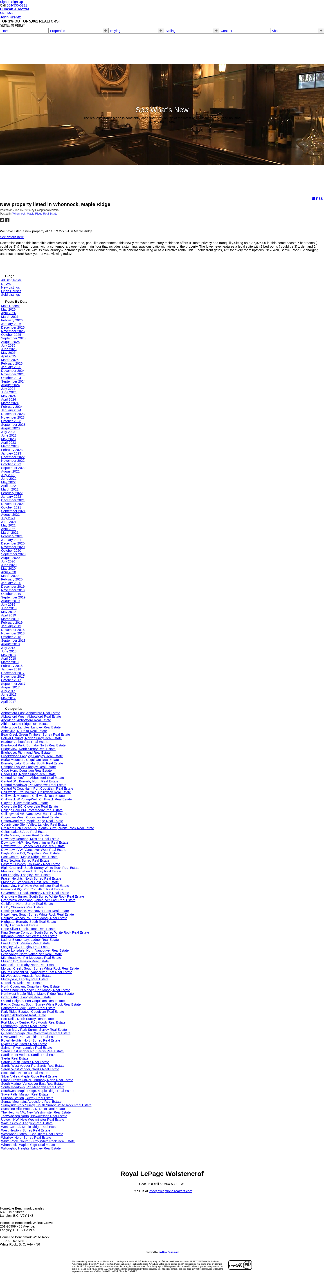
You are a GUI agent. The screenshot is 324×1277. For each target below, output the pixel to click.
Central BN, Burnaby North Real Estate (29, 781)
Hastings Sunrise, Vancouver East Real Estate (35, 911)
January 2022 (11, 496)
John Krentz (10, 17)
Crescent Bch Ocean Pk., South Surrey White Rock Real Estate (47, 828)
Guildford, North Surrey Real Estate (27, 903)
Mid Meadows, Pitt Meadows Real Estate (31, 957)
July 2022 (8, 475)
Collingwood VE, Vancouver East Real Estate (34, 813)
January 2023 (11, 453)
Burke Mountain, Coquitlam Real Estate (30, 760)
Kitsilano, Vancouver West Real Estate (29, 936)
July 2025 (8, 345)
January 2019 (11, 626)
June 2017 (8, 694)
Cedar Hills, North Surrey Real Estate (28, 774)
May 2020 (8, 568)
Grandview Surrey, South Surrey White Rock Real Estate (42, 896)
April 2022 (8, 486)
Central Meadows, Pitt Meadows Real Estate (33, 785)
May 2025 (8, 352)
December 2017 (13, 673)
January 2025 (11, 367)
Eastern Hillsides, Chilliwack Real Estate (30, 864)
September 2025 (13, 338)
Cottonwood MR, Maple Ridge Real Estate (32, 821)
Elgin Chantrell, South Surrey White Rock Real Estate (40, 867)
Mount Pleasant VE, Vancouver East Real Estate (36, 972)
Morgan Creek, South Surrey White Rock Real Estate (40, 968)
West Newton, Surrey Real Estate (25, 1130)
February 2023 (11, 450)
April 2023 (8, 442)
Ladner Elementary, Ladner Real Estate (30, 939)
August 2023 (10, 428)
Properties (57, 31)
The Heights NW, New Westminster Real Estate (36, 1112)
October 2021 (11, 507)
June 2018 (8, 651)
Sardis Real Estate (14, 1058)
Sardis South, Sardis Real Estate (25, 1062)
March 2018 (9, 662)
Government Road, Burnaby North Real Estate (35, 893)
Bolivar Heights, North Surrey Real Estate (31, 738)
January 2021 (11, 540)
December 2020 (13, 543)
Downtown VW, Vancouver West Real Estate (33, 849)
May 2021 (8, 525)
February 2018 (11, 666)
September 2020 (13, 554)
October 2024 (11, 378)
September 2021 (13, 511)
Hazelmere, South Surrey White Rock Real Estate (37, 914)
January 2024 (11, 410)
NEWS (6, 284)
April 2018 (8, 658)
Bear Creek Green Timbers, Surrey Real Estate (35, 734)
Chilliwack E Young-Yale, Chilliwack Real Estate (36, 792)
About (276, 31)
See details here (12, 237)
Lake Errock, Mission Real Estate (25, 943)
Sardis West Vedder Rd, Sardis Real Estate (33, 1065)
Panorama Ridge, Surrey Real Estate (28, 1008)
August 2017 (10, 687)
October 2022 (11, 464)
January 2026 (11, 324)
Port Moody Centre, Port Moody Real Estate (33, 1022)
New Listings (10, 287)
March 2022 (9, 489)
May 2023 (8, 439)
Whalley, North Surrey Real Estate (26, 1137)
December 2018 (13, 630)
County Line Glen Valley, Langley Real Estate (34, 824)
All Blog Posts (11, 280)
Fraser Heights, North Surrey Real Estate (31, 878)
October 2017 (11, 680)
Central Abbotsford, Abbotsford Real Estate (32, 778)
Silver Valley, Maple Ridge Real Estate (29, 1076)
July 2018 (8, 648)
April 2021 (8, 529)
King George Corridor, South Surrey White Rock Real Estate (45, 932)
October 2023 (11, 421)
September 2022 (13, 468)
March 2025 (9, 360)
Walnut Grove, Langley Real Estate (26, 1123)
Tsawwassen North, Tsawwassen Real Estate (34, 1116)
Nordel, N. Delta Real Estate (22, 983)
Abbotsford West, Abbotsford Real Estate (31, 716)
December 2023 (13, 414)
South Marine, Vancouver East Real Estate (32, 1083)
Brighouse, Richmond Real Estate (26, 752)
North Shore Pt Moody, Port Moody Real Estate (35, 990)
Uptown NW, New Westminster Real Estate (32, 1119)
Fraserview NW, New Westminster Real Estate (35, 885)
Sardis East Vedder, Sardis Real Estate (29, 1055)
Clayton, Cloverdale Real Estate (24, 803)
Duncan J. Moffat (14, 9)
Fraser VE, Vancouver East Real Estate (30, 882)
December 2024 (13, 370)
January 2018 (11, 669)
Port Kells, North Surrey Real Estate (27, 1019)
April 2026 (8, 313)
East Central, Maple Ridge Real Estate (29, 857)
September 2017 (13, 684)
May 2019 (8, 612)
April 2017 (8, 701)
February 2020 (11, 579)
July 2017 (8, 691)
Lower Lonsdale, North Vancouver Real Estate (35, 950)
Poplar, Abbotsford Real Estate (23, 1015)
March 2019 (9, 619)
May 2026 (8, 309)
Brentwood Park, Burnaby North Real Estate (33, 745)
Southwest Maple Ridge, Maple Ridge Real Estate (37, 1091)
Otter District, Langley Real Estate (26, 997)
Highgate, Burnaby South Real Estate (28, 921)
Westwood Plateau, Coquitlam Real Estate (32, 1134)
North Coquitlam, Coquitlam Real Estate (30, 986)
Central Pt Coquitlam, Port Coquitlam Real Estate (37, 788)
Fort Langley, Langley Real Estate (26, 875)
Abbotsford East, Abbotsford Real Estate (30, 713)
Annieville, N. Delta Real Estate (24, 731)
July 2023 (8, 432)
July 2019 (8, 604)
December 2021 (13, 500)
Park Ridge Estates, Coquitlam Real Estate (32, 1011)
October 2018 (11, 637)
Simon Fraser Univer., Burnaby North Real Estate (37, 1080)
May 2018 (8, 655)
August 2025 (10, 342)
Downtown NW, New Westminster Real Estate (34, 842)
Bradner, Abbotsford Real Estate (24, 742)
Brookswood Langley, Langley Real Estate (32, 756)
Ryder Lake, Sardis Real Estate (24, 1044)
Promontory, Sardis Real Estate (24, 1026)
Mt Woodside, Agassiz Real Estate (26, 975)
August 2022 (10, 471)
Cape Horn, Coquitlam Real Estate (26, 770)
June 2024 (8, 392)
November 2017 (13, 676)
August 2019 (10, 601)
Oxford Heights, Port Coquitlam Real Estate (33, 1001)
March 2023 (9, 446)
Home (6, 31)
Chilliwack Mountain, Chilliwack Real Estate (33, 796)
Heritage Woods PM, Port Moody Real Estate (34, 918)
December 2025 (13, 327)
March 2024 (9, 403)
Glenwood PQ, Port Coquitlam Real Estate (32, 889)
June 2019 (8, 608)
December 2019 (13, 586)
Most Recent (10, 306)
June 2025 (8, 349)
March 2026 (9, 316)
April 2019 (8, 615)
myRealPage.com (169, 1252)
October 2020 (11, 550)
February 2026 (11, 320)
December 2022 (13, 457)
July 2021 (8, 518)
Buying (115, 31)
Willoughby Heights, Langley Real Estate (31, 1148)
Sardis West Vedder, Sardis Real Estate (30, 1069)
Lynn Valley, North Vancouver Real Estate (31, 954)
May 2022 (8, 482)
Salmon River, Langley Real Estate (26, 1047)
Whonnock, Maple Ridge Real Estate (34, 213)
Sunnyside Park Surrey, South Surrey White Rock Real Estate (46, 1105)
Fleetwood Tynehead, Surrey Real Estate (31, 871)
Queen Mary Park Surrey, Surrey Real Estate (34, 1029)
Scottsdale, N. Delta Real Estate (24, 1073)
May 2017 (8, 698)
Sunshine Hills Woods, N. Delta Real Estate (33, 1109)
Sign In (5, 2)
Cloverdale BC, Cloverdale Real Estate (29, 806)
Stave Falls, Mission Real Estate (24, 1094)
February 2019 (11, 622)
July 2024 (8, 388)
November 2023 (13, 417)
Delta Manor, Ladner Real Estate (25, 835)
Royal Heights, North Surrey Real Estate (30, 1040)
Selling (171, 31)
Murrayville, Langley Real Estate (24, 979)
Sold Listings (10, 294)
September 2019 (13, 597)
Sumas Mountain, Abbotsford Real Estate (31, 1101)
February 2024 (11, 406)
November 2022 (13, 460)
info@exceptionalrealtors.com (170, 1191)
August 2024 (10, 385)
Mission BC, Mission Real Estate (25, 961)
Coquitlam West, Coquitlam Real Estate (30, 817)
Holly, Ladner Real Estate (19, 925)
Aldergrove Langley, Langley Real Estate (31, 727)
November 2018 (13, 633)
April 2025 (8, 356)
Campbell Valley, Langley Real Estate (28, 767)
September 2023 (13, 424)
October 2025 (11, 334)
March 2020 (9, 576)
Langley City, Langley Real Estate (25, 947)
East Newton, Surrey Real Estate (25, 860)
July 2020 (8, 561)
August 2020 (10, 558)
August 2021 (10, 514)
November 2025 (13, 331)
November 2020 (13, 547)
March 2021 (9, 532)
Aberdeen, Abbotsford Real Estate (26, 720)
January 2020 (11, 583)
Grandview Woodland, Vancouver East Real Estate (38, 900)
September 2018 (13, 640)
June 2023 (8, 435)
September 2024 (13, 381)
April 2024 (8, 399)
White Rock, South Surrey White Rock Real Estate (38, 1141)
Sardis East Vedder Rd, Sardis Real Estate (32, 1051)
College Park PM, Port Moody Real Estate (32, 810)
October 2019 (11, 594)
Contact (226, 31)
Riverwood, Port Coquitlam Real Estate (29, 1037)
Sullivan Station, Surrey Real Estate (27, 1098)
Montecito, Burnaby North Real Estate (28, 965)
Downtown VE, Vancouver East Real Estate (33, 846)
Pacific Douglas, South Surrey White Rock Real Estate (41, 1004)
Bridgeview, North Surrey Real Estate (28, 749)
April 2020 (8, 572)
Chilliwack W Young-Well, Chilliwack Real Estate (36, 799)
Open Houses (11, 291)
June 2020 (8, 565)
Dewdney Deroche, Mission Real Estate (30, 839)
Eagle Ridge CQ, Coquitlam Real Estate (30, 853)
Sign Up (17, 2)
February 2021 (11, 536)
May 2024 (8, 396)
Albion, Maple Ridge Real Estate (25, 724)
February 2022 (11, 493)
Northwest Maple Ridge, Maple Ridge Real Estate (37, 993)
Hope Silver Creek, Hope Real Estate (28, 929)
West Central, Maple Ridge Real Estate (29, 1127)
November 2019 (13, 590)
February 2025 (11, 363)
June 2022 (8, 478)
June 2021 (8, 522)
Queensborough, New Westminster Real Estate (35, 1033)
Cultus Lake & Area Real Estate (24, 831)
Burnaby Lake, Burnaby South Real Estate (32, 763)
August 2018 (10, 644)
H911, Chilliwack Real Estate (22, 907)
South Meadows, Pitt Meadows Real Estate (32, 1087)
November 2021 (13, 504)
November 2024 (13, 374)
